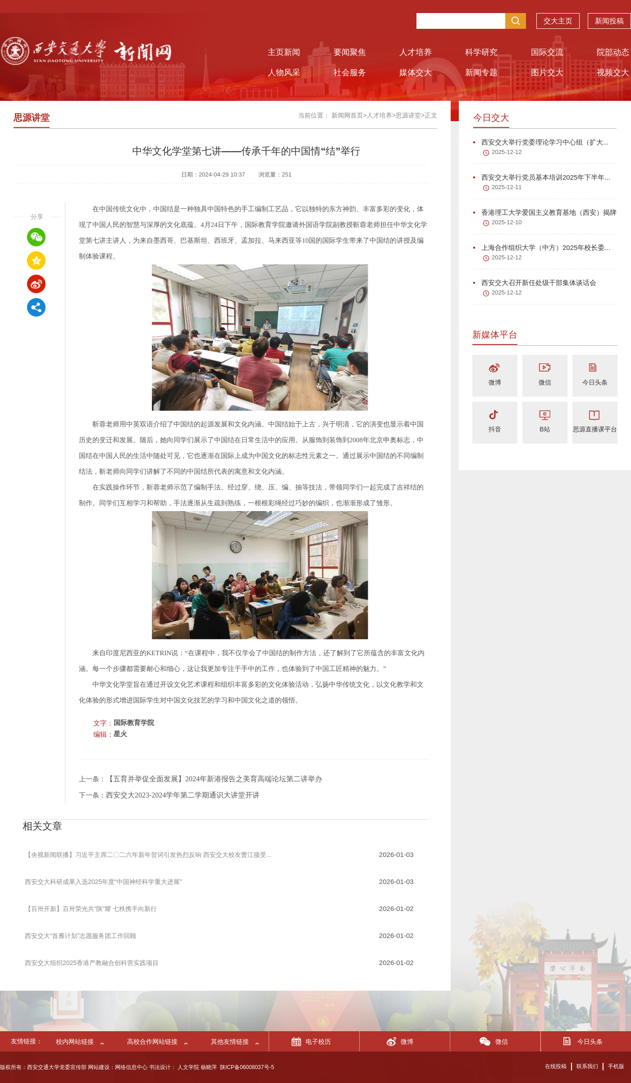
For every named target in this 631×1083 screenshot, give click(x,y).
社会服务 (350, 72)
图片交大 (547, 72)
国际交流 (547, 52)
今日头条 (595, 382)
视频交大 (613, 72)
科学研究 (481, 52)
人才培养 (415, 52)
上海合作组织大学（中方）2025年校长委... (541, 247)
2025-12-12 (507, 152)
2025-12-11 (507, 187)
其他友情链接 (230, 1041)
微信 (545, 382)
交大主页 (558, 16)
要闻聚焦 (350, 52)
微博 (495, 382)
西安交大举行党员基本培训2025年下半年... (541, 177)
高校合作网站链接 (152, 1041)
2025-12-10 (507, 222)
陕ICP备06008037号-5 (247, 1067)
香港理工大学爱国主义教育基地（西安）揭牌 (545, 212)
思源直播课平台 (595, 429)
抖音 (495, 429)
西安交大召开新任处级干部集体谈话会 (534, 282)
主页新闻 (284, 52)
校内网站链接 (75, 1041)
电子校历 (318, 1041)
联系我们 (587, 1066)
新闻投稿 (609, 16)
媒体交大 (415, 72)
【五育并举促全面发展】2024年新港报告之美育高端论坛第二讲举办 (214, 779)
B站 (545, 429)
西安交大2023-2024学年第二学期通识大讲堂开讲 (183, 795)
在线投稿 (556, 1066)
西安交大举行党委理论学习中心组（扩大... (541, 142)
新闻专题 (481, 72)
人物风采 (284, 72)
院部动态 (613, 52)
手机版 (616, 1066)
